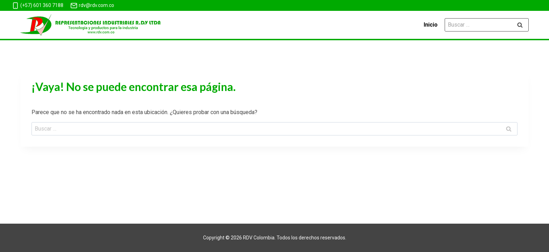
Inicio (431, 24)
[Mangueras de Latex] (90, 25)
